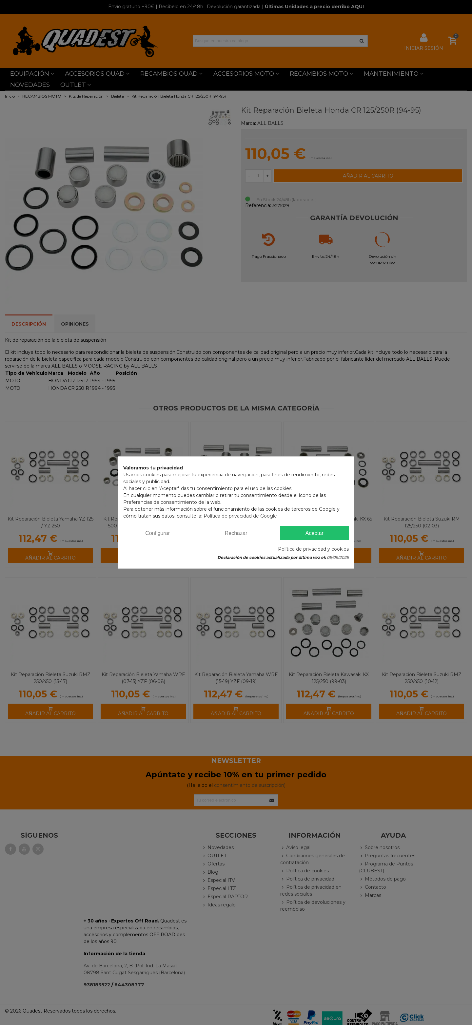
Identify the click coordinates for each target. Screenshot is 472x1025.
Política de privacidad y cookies (313, 549)
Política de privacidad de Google (240, 516)
